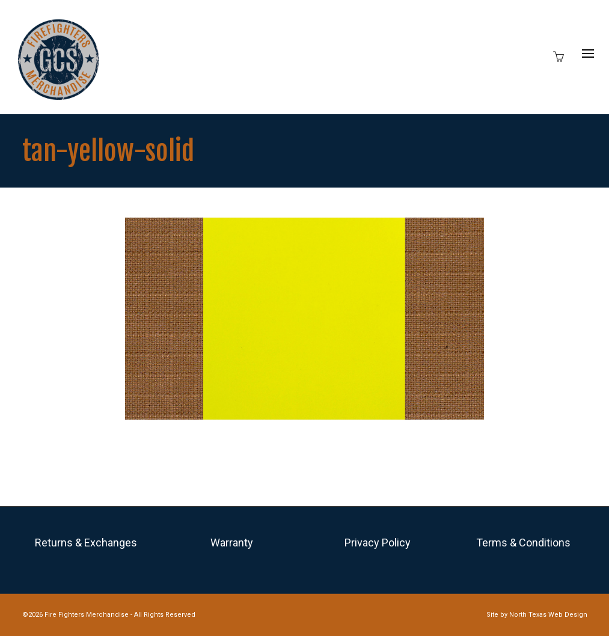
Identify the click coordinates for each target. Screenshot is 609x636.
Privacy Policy (377, 542)
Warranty (231, 542)
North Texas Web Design (548, 615)
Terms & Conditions (523, 542)
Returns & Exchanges (86, 542)
